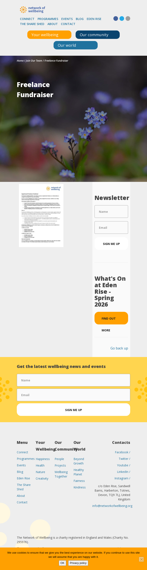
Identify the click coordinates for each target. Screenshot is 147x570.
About (52, 24)
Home (20, 60)
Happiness (43, 459)
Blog (80, 19)
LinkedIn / (123, 472)
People (59, 459)
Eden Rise (94, 19)
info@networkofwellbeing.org (112, 506)
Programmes (48, 19)
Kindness (80, 487)
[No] (141, 559)
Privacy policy (78, 563)
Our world (67, 45)
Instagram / (122, 478)
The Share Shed (32, 24)
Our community (94, 34)
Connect (27, 19)
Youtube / (123, 465)
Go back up (119, 348)
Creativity (42, 478)
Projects (60, 465)
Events (67, 19)
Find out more (109, 320)
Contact (68, 24)
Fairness (79, 481)
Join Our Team (34, 60)
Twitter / (124, 459)
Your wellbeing (45, 34)
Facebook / (122, 452)
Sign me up (111, 244)
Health (40, 465)
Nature (40, 472)
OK (62, 563)
